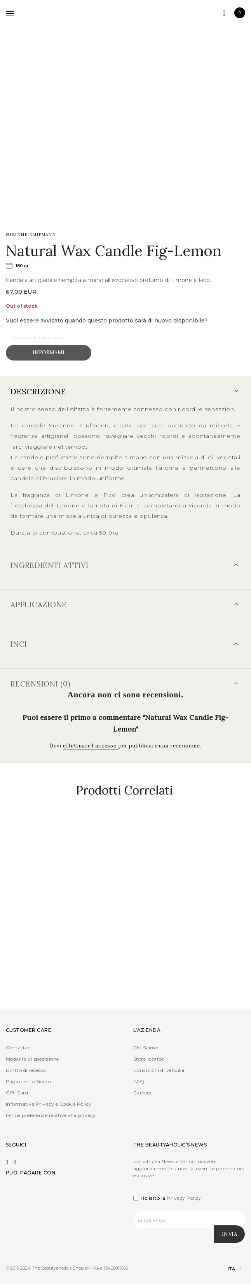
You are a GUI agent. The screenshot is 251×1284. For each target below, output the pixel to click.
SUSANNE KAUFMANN (31, 234)
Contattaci (19, 1048)
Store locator (148, 1059)
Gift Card (17, 1093)
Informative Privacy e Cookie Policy (49, 1104)
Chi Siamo (145, 1048)
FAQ (138, 1081)
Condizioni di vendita (158, 1070)
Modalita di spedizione (32, 1059)
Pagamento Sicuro (28, 1081)
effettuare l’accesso (91, 745)
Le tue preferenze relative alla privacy (51, 1115)
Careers (142, 1093)
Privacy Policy (184, 1198)
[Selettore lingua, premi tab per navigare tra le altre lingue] (228, 1269)
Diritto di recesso (26, 1070)
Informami (48, 352)
